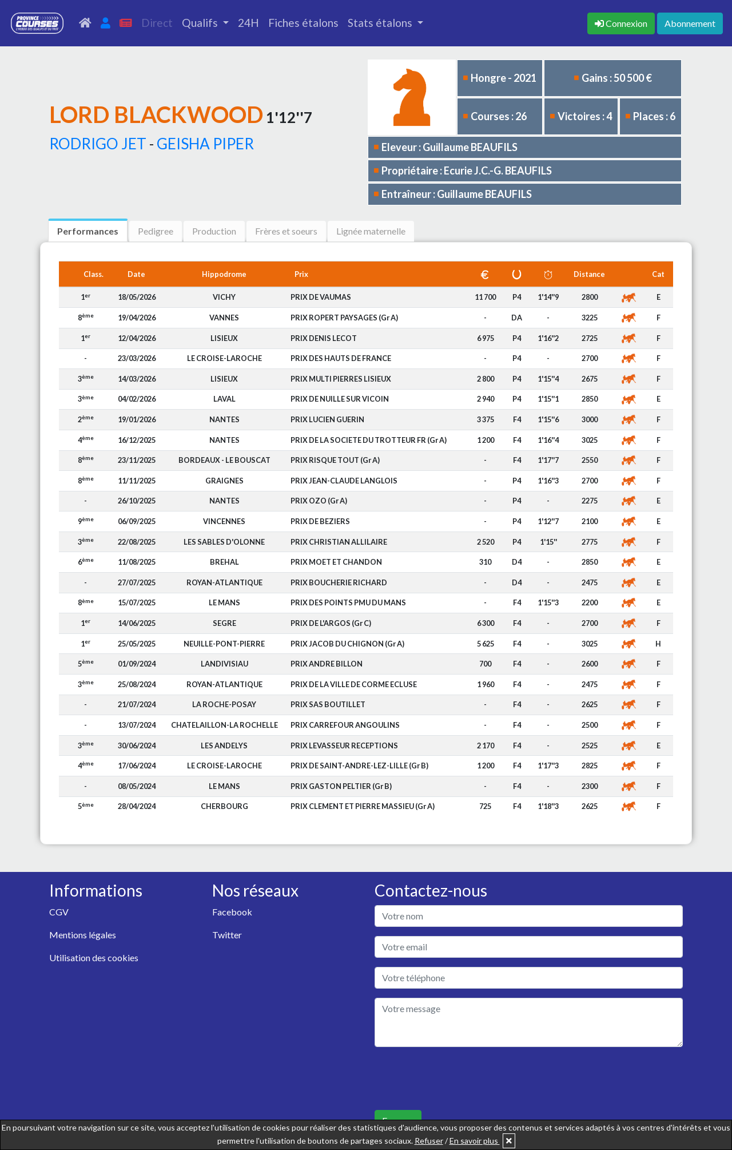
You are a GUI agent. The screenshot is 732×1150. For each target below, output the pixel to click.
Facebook (232, 911)
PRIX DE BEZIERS (320, 521)
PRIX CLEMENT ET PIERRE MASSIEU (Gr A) (363, 806)
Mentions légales (82, 934)
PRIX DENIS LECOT (324, 338)
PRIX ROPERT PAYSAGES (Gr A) (344, 317)
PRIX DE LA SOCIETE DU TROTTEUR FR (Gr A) (369, 440)
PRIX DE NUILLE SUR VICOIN (340, 398)
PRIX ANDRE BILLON (327, 663)
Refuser (429, 1140)
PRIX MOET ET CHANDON (336, 561)
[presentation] (461, 1078)
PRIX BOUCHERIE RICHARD (339, 582)
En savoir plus (474, 1140)
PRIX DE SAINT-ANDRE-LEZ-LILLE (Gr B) (359, 765)
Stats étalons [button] (381, 22)
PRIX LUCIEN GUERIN (327, 419)
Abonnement (690, 23)
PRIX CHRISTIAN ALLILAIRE (339, 541)
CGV (59, 911)
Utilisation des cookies (93, 957)
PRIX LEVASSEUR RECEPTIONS (344, 745)
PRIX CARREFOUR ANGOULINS (345, 724)
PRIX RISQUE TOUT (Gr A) (335, 460)
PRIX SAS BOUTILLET (328, 704)
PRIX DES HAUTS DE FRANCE (341, 358)
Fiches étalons (303, 22)
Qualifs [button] (201, 22)
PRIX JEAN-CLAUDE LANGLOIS (344, 480)
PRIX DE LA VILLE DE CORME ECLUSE (354, 684)
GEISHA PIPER (205, 143)
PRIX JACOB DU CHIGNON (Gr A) (347, 643)
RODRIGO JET (97, 143)
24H (248, 22)
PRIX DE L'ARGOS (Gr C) (331, 623)
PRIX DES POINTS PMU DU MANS (348, 602)
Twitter (227, 934)
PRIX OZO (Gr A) (319, 500)
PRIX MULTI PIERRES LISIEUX (341, 378)
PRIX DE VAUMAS (321, 297)
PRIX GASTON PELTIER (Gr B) (341, 786)
